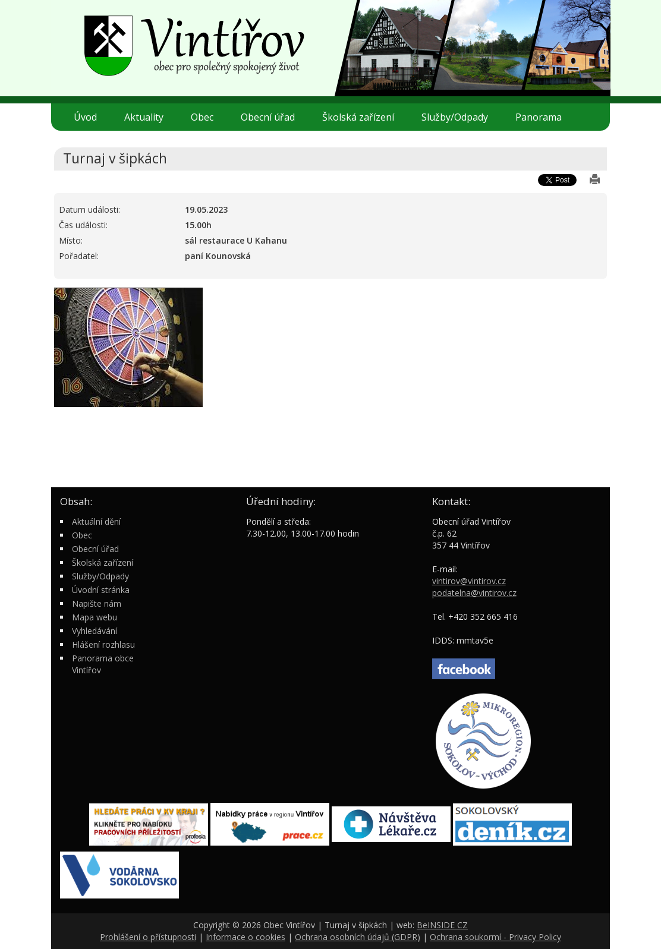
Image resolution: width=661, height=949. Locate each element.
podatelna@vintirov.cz (474, 592)
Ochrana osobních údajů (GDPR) (357, 936)
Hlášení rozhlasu (103, 644)
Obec (207, 117)
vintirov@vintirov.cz (469, 581)
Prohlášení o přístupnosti (148, 936)
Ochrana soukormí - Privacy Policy (495, 936)
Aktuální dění (96, 521)
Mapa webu (94, 617)
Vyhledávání (94, 630)
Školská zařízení (363, 117)
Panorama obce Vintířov (103, 664)
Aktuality (143, 117)
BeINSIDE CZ (442, 925)
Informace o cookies (245, 936)
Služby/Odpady (459, 117)
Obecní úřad (272, 117)
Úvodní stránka (101, 589)
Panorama (538, 117)
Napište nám (96, 603)
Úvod (85, 117)
